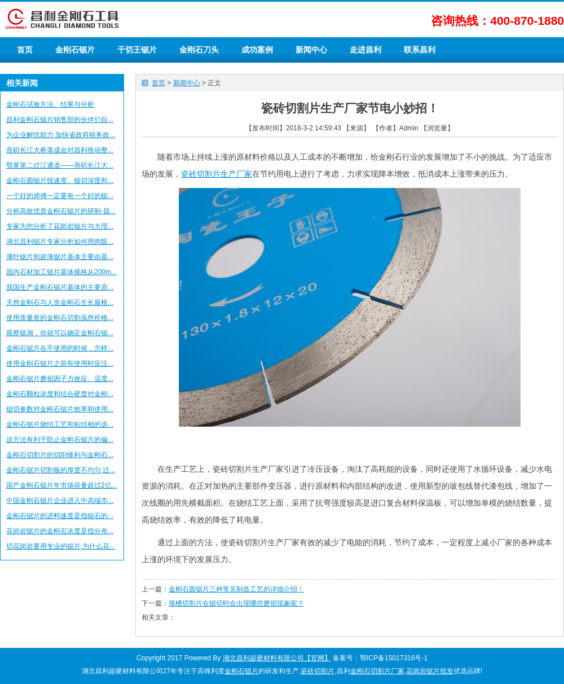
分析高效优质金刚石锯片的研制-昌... (61, 211)
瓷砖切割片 (317, 671)
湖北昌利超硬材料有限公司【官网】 (277, 658)
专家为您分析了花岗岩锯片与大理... (59, 226)
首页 (25, 49)
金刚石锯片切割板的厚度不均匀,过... (60, 470)
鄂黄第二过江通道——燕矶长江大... (59, 165)
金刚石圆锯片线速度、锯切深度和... (59, 181)
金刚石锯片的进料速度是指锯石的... (59, 516)
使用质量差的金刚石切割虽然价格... (59, 318)
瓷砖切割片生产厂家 (216, 173)
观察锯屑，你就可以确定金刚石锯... (59, 333)
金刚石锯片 (75, 49)
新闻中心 (311, 49)
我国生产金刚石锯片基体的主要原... (59, 287)
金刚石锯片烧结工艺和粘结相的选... (59, 424)
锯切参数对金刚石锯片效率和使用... (59, 409)
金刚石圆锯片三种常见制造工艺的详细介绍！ (236, 589)
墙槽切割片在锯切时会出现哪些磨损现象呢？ (236, 603)
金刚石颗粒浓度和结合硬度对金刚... (59, 394)
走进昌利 (365, 49)
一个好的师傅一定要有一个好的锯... (59, 196)
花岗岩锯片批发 (429, 671)
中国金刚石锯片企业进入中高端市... (59, 501)
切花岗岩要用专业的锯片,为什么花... (60, 546)
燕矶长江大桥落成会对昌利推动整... (59, 150)
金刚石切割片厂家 (377, 671)
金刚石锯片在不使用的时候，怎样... (59, 348)
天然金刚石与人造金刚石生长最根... (59, 302)
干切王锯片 (137, 49)
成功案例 (257, 49)
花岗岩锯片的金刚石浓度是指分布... (59, 531)
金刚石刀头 (199, 49)
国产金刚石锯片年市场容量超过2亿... (61, 485)
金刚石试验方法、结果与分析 (50, 104)
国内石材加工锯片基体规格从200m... (61, 272)
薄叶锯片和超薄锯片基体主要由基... (59, 257)
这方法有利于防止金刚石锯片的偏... (59, 440)
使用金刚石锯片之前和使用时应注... (59, 363)
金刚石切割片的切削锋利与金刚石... (59, 455)
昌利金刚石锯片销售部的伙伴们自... (59, 120)
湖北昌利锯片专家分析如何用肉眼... (59, 241)
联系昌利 (419, 49)
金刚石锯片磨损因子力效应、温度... (59, 379)
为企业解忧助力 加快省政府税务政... (60, 135)
